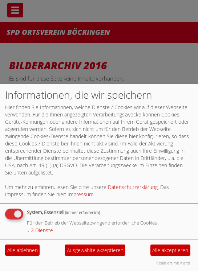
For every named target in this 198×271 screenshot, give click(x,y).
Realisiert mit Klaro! (173, 263)
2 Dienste (40, 230)
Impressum (80, 194)
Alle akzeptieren (170, 250)
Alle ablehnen (22, 250)
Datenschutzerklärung (133, 187)
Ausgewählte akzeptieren (95, 250)
